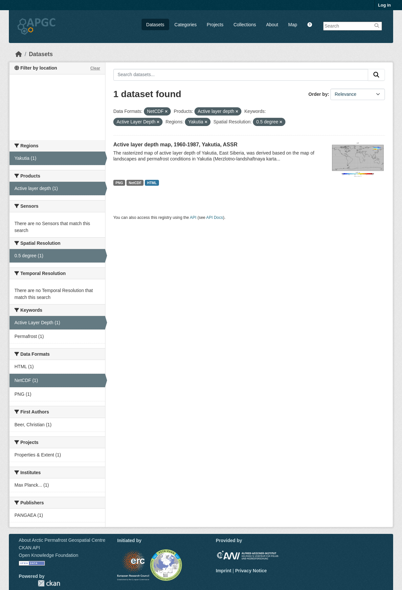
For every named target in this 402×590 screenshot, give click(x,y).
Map (292, 24)
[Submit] (376, 75)
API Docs (214, 217)
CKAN (49, 583)
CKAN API (29, 547)
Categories (185, 24)
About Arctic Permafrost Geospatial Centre (62, 540)
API (193, 217)
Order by (317, 94)
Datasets (155, 24)
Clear (95, 68)
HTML (152, 183)
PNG (119, 183)
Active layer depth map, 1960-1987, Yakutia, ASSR (175, 144)
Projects (215, 24)
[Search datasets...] (240, 75)
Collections (245, 24)
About (272, 24)
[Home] (18, 54)
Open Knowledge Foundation (48, 555)
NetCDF (135, 183)
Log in (384, 5)
